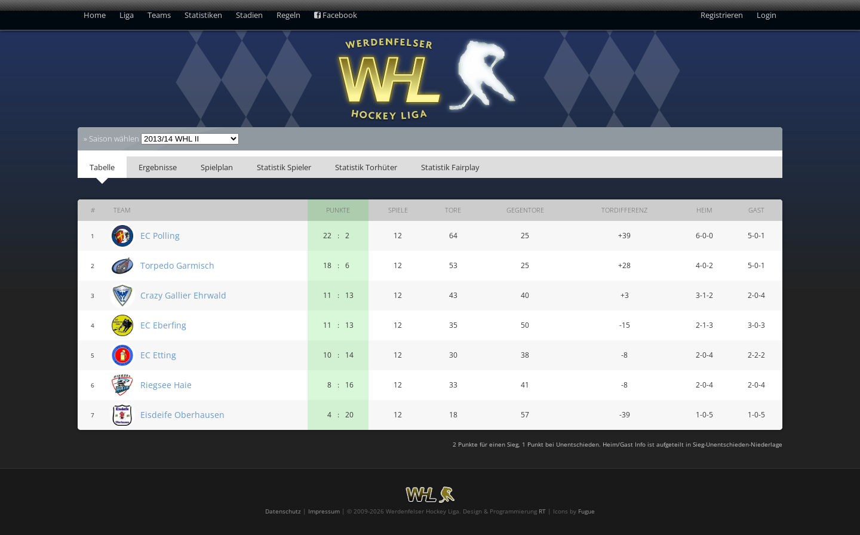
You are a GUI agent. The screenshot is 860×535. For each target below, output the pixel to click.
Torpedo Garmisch (177, 265)
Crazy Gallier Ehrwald (183, 295)
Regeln (288, 15)
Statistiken (203, 15)
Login (766, 15)
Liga (126, 15)
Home (95, 15)
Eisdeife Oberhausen (182, 414)
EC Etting (158, 355)
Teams (159, 15)
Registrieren (722, 15)
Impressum (324, 511)
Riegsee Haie (166, 385)
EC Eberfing (163, 325)
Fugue (586, 511)
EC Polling (160, 235)
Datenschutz (283, 511)
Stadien (249, 15)
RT (542, 511)
